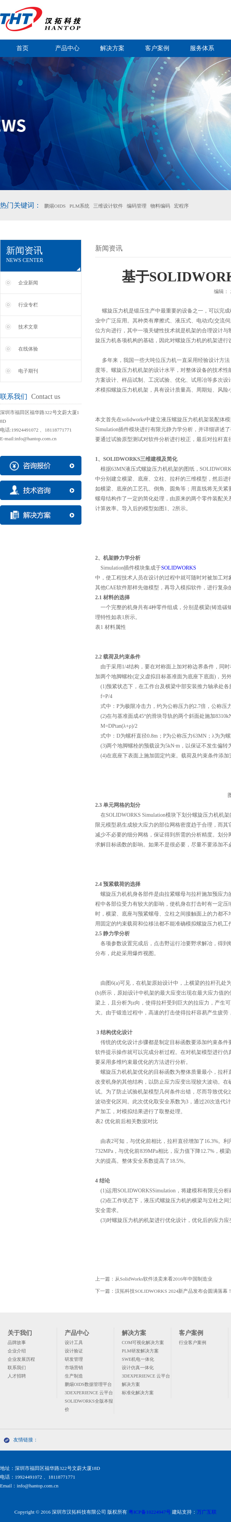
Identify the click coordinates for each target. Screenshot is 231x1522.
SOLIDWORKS (178, 568)
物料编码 (160, 206)
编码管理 (137, 206)
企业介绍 (17, 1351)
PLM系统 (80, 206)
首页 (22, 48)
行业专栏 (28, 305)
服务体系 (202, 48)
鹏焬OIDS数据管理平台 (88, 1384)
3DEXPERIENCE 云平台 (89, 1392)
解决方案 (112, 48)
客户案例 (157, 48)
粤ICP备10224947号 (150, 1512)
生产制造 (74, 1376)
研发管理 (74, 1359)
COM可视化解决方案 (143, 1342)
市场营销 (74, 1367)
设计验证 (74, 1351)
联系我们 (17, 1367)
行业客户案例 (192, 1342)
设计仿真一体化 (138, 1367)
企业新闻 (28, 283)
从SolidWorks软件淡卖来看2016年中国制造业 (163, 1279)
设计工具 (74, 1342)
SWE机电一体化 (138, 1359)
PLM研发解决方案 (140, 1351)
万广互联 (207, 1512)
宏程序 (181, 206)
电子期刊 (28, 371)
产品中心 (67, 48)
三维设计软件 (108, 206)
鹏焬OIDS (54, 206)
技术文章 (28, 327)
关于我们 (20, 1333)
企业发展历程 (21, 1359)
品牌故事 (17, 1342)
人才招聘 (17, 1376)
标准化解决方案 (138, 1392)
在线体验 (28, 349)
